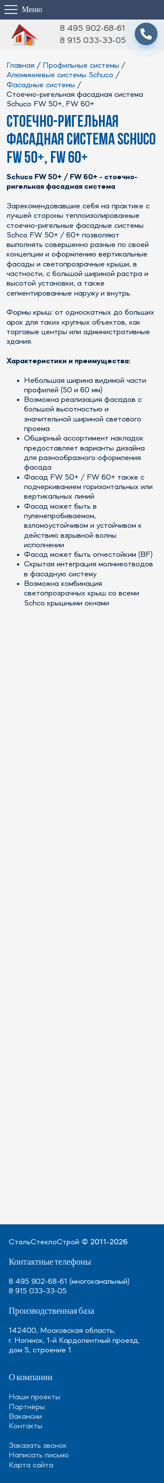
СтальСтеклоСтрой (44, 1242)
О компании (30, 1377)
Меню (32, 9)
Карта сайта (31, 1465)
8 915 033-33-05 (93, 40)
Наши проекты (34, 1397)
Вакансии (25, 1417)
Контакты (25, 1426)
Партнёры (27, 1407)
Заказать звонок (38, 1446)
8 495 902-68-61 (92, 28)
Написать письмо (39, 1455)
